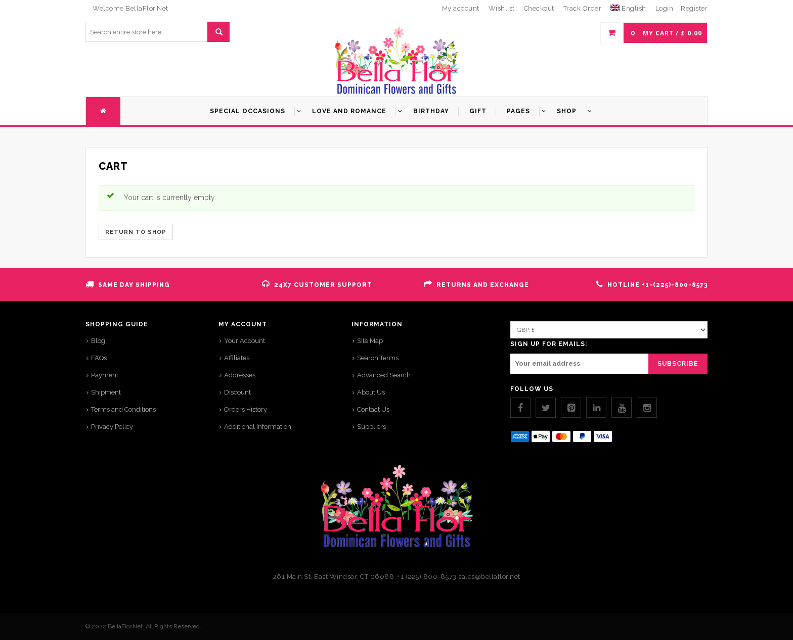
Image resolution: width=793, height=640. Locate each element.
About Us (371, 392)
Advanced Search (384, 375)
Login (664, 8)
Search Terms (378, 358)
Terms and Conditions (123, 409)
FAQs (99, 358)
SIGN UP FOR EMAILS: (548, 344)
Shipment (106, 392)
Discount (237, 392)
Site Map (370, 340)
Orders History (245, 409)
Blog (98, 340)
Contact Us (373, 409)
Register (694, 8)
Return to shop (135, 232)
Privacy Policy (112, 426)
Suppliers (371, 426)
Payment (104, 375)
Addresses (239, 375)
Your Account (244, 340)
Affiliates (236, 358)
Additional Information (257, 426)
